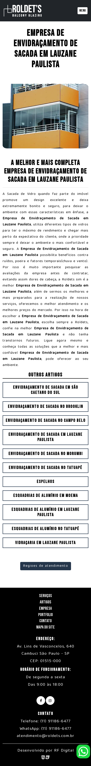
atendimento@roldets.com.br (45, 736)
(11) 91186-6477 (55, 721)
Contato (45, 620)
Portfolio (45, 614)
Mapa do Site (45, 627)
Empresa (45, 608)
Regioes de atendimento (45, 566)
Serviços (45, 595)
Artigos (45, 602)
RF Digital (64, 750)
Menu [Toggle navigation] (82, 11)
